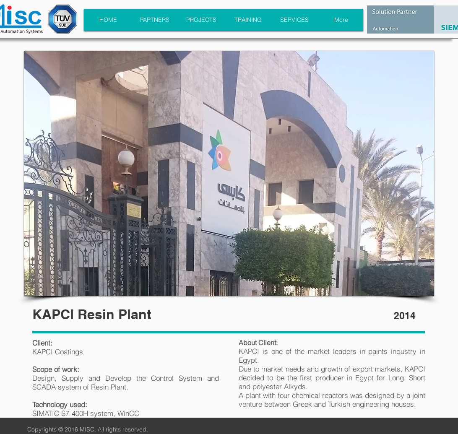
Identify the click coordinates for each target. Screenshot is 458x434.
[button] (229, 173)
